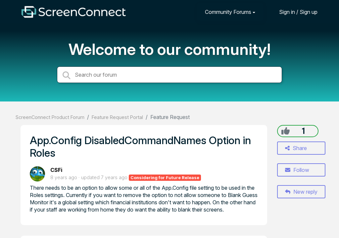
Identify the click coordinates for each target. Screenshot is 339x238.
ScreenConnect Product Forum (50, 117)
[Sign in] (293, 12)
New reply (301, 191)
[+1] (285, 131)
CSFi (56, 170)
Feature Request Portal (117, 117)
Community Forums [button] (228, 12)
